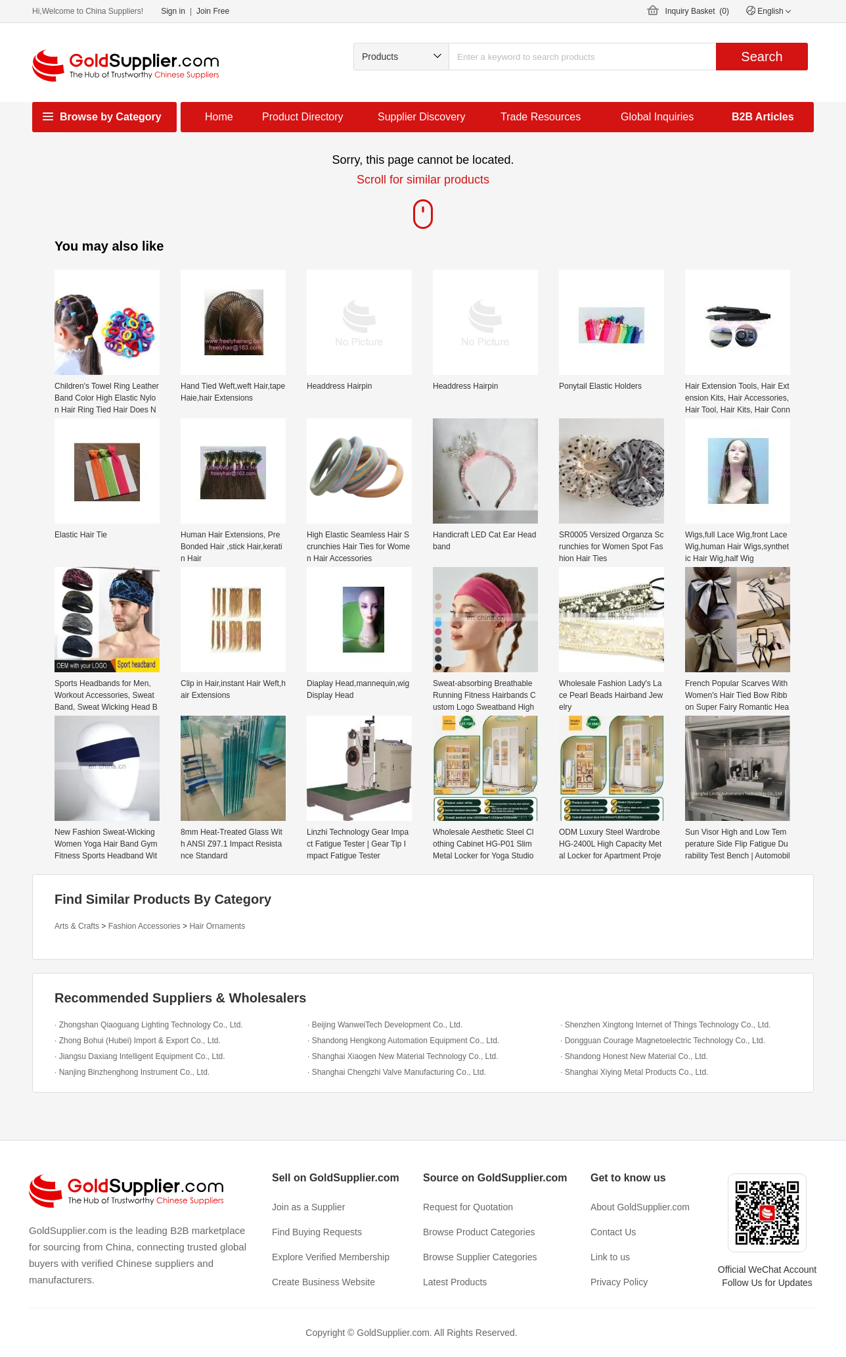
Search (761, 56)
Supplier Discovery (421, 116)
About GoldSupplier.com (640, 1207)
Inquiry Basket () (697, 11)
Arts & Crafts (77, 926)
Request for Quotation (468, 1207)
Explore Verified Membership (331, 1257)
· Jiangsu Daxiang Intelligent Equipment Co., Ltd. (140, 1056)
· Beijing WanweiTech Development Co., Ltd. (384, 1024)
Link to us (610, 1257)
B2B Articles (763, 116)
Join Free (212, 11)
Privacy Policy (619, 1282)
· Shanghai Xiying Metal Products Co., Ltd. (634, 1072)
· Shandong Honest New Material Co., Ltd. (634, 1056)
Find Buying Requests (317, 1232)
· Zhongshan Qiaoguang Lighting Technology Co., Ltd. (149, 1024)
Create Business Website (323, 1282)
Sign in (173, 11)
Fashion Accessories (144, 926)
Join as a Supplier (308, 1207)
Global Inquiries (657, 116)
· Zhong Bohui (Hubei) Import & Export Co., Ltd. (138, 1040)
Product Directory (303, 116)
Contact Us (613, 1232)
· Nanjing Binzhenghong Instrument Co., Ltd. (132, 1072)
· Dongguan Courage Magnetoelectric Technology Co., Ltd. (662, 1040)
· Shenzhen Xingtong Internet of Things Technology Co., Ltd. (665, 1024)
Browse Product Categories (479, 1232)
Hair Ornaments (217, 926)
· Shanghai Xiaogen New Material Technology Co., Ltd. (403, 1056)
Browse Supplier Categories (480, 1257)
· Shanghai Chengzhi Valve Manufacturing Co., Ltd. (396, 1072)
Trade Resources (541, 116)
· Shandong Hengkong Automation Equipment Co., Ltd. (403, 1040)
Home (219, 116)
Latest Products (455, 1282)
